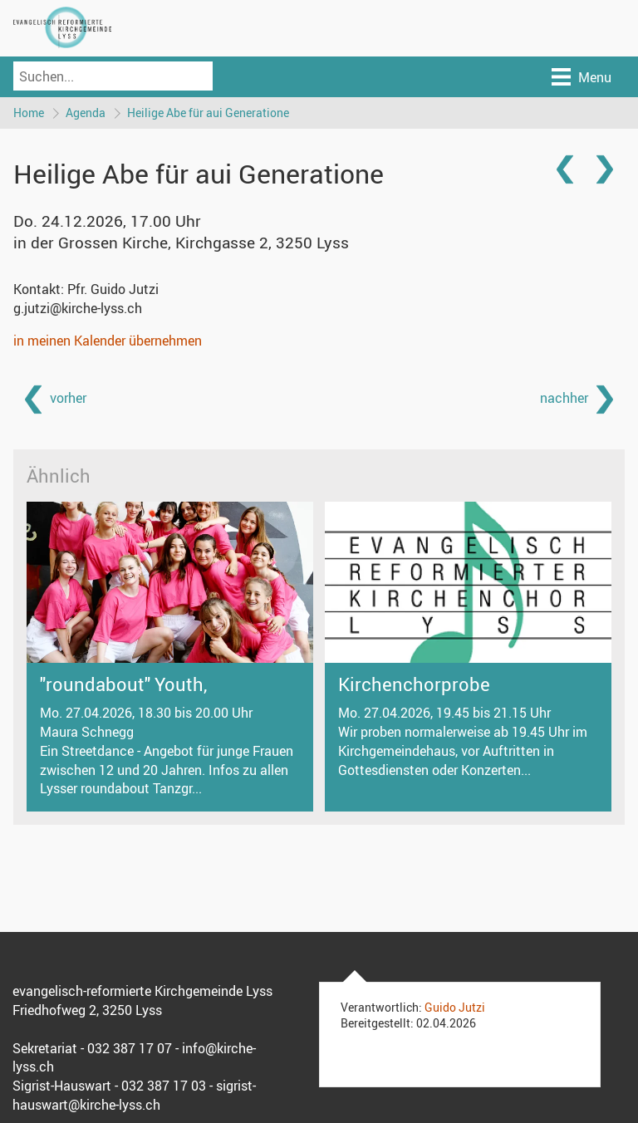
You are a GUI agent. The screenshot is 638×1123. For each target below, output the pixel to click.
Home (28, 112)
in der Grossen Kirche (181, 242)
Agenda (86, 112)
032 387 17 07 (129, 1048)
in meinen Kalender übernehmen (107, 340)
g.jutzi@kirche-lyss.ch (77, 308)
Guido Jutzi (455, 1007)
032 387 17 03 (163, 1085)
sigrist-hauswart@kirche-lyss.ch (134, 1095)
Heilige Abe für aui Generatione (208, 112)
